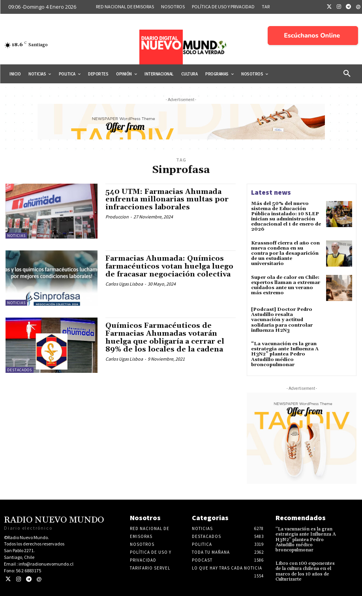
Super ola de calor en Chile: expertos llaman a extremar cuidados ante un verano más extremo (285, 285)
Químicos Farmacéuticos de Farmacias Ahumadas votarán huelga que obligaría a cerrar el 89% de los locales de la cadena (164, 337)
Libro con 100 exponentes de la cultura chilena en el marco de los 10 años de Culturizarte (305, 571)
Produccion (117, 217)
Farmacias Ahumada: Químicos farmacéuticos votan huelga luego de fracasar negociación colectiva (169, 266)
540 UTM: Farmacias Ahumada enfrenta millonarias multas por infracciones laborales (167, 199)
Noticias (16, 235)
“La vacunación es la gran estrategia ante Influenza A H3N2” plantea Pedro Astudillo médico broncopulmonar (285, 354)
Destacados (19, 369)
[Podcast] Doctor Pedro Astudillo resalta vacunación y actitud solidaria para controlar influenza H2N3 (282, 319)
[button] (347, 73)
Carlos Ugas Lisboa (124, 284)
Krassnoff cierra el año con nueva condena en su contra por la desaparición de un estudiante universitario (285, 253)
